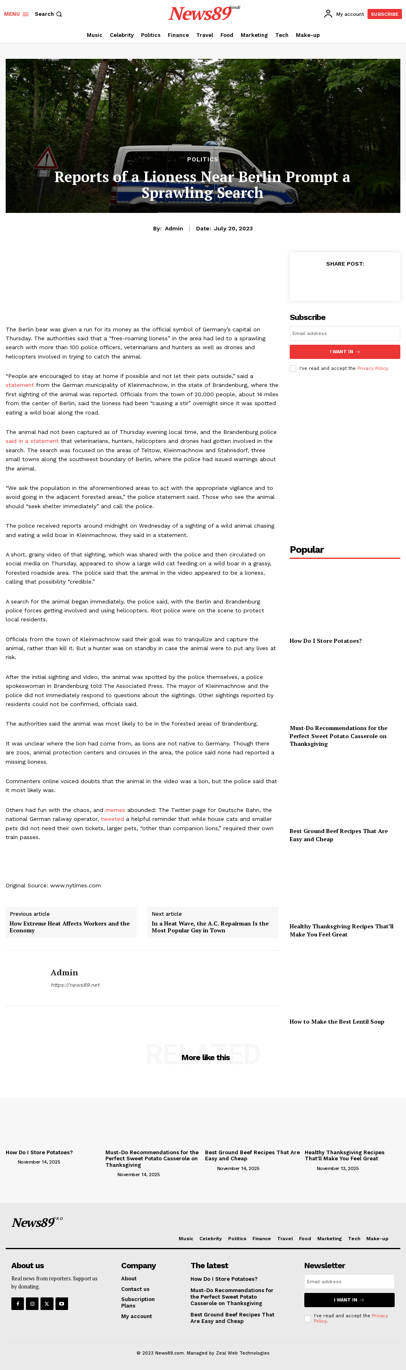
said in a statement (32, 441)
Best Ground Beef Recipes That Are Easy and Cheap (232, 1318)
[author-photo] (11, 1161)
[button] (49, 14)
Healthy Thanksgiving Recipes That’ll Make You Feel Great (341, 930)
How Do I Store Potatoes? (326, 640)
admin (174, 228)
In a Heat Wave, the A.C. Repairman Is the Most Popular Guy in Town (210, 927)
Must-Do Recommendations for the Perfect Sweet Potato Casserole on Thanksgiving (338, 735)
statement (20, 385)
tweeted (112, 819)
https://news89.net (75, 985)
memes (115, 810)
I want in (345, 352)
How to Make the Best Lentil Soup (337, 1021)
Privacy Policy (372, 368)
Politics (202, 160)
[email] (345, 333)
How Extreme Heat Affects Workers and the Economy (70, 927)
